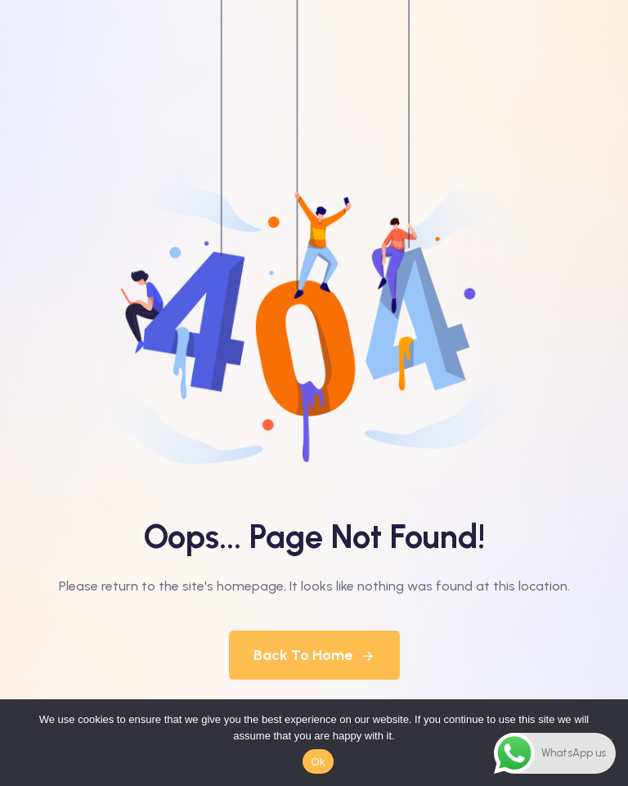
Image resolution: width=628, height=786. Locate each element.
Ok (318, 762)
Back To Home (314, 655)
